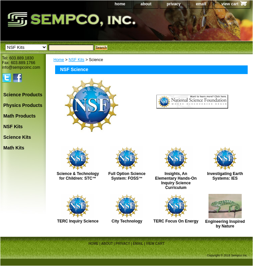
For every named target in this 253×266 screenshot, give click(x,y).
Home (58, 59)
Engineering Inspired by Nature (225, 223)
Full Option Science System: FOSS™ (126, 176)
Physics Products (22, 105)
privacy (174, 4)
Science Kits (17, 137)
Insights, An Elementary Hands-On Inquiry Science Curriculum (176, 180)
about (145, 4)
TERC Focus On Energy (175, 221)
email (201, 4)
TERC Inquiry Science (78, 221)
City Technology (127, 221)
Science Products (22, 94)
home (120, 4)
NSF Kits (76, 59)
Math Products (19, 116)
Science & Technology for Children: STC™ (78, 176)
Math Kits (13, 147)
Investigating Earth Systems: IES (225, 176)
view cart (229, 4)
